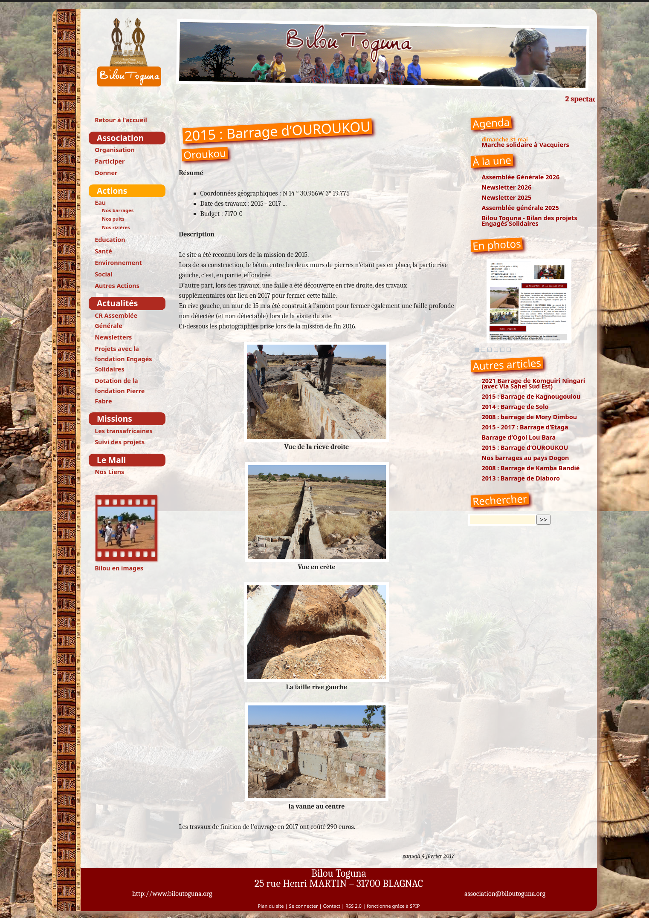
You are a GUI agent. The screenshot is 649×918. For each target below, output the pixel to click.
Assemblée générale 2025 (520, 208)
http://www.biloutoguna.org (172, 894)
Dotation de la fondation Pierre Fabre (120, 391)
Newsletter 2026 (507, 187)
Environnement (118, 263)
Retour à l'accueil (121, 120)
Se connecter (303, 906)
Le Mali (111, 460)
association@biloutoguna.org (504, 894)
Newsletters (113, 337)
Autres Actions (117, 286)
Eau (100, 203)
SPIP (415, 906)
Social (104, 274)
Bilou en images (127, 533)
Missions (114, 418)
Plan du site (271, 906)
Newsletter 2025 (507, 197)
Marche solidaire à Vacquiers (525, 145)
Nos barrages (117, 210)
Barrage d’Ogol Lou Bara (519, 437)
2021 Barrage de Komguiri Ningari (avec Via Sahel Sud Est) (533, 383)
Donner (106, 173)
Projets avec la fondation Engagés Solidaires (123, 359)
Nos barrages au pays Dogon (525, 458)
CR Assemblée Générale (116, 320)
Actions (112, 190)
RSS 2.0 (353, 906)
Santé (103, 251)
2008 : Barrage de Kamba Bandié (531, 468)
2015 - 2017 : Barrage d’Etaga (525, 427)
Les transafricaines (124, 431)
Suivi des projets (120, 442)
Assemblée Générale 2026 (521, 177)
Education (110, 240)
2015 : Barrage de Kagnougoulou (531, 396)
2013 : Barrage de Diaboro (521, 478)
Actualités (117, 303)
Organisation (115, 150)
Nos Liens (109, 472)
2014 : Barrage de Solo (515, 407)
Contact (331, 906)
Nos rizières (116, 227)
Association (120, 138)
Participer (110, 161)
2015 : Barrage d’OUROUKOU (525, 447)
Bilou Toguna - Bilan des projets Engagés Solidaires (529, 220)
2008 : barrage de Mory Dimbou (529, 417)
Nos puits (113, 219)
